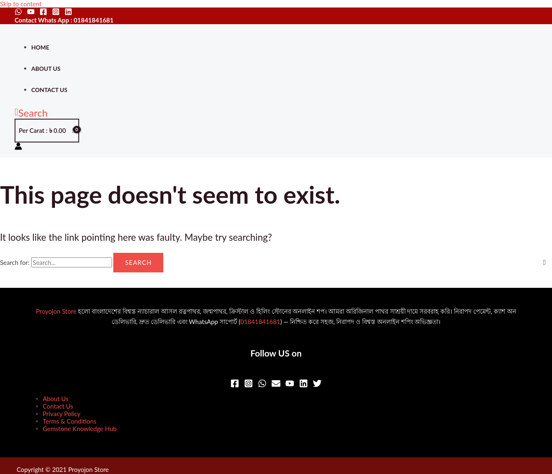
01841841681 (260, 321)
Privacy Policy (61, 413)
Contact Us (49, 89)
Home (40, 47)
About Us (45, 68)
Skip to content (21, 3)
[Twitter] (317, 385)
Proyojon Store (56, 311)
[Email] (276, 385)
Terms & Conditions (70, 421)
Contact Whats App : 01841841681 (64, 20)
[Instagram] (56, 13)
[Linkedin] (68, 13)
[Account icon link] (18, 146)
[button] (31, 113)
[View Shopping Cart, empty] (47, 130)
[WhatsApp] (18, 13)
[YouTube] (31, 13)
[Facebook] (43, 13)
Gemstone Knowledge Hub (80, 428)
